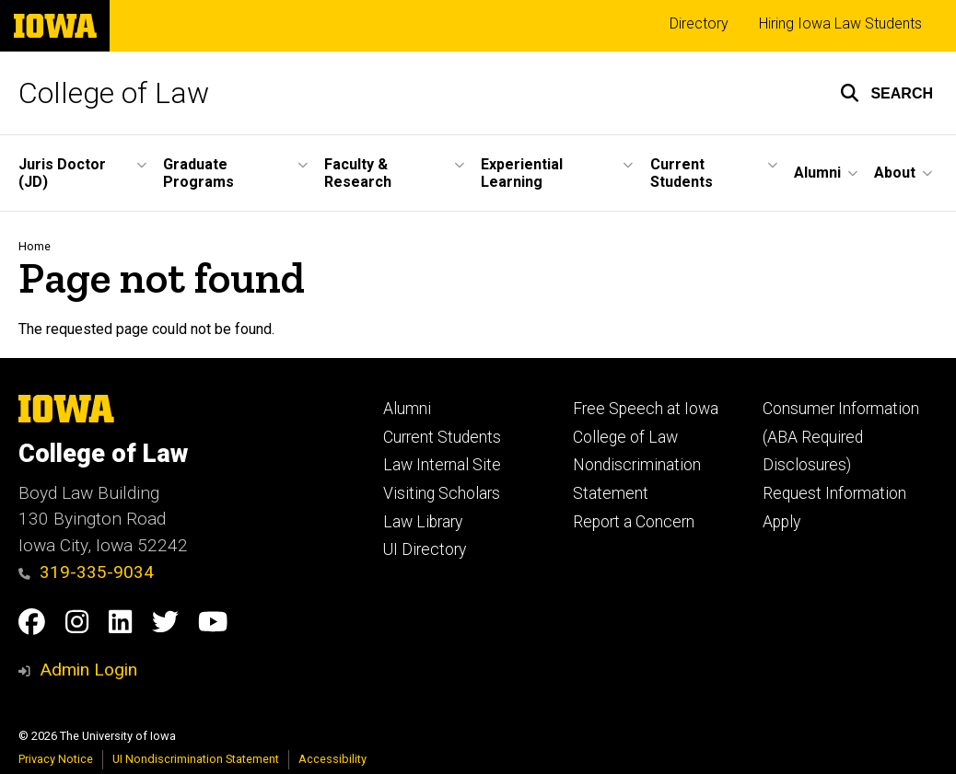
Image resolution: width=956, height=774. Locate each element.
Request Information (834, 493)
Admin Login (88, 669)
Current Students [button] (681, 173)
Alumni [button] (817, 172)
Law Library (422, 522)
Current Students (442, 437)
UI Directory (424, 549)
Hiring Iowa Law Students (840, 23)
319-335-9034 (86, 572)
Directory (699, 23)
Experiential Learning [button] (522, 173)
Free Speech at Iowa (645, 408)
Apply (781, 522)
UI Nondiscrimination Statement (195, 759)
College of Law (113, 93)
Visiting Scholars (441, 493)
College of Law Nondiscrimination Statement (637, 465)
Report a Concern (633, 522)
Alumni (407, 408)
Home (34, 246)
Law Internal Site (442, 465)
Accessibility (332, 759)
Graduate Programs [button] (198, 173)
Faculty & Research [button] (357, 173)
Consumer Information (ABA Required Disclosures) (841, 436)
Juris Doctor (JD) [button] (62, 173)
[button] (886, 93)
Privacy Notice (55, 759)
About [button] (894, 172)
